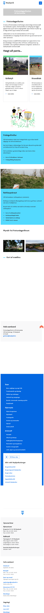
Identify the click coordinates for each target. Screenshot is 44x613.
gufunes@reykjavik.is (9, 336)
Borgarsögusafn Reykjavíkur (13, 470)
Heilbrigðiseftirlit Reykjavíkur (14, 440)
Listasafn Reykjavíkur (11, 482)
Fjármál (8, 423)
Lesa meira (11, 94)
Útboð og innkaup (11, 437)
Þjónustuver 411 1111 (22, 589)
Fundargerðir (10, 417)
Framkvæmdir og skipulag (13, 391)
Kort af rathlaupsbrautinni (13, 213)
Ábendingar (22, 595)
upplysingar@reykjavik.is (22, 583)
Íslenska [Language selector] (6, 457)
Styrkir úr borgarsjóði (12, 446)
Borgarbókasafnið (10, 467)
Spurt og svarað (22, 578)
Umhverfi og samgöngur (13, 397)
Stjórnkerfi (9, 414)
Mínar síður (15, 457)
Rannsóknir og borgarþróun (14, 443)
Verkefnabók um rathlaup (13, 218)
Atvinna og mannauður (12, 420)
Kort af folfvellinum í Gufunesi (14, 157)
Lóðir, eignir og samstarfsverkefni (15, 450)
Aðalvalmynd (40, 3)
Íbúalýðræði (9, 403)
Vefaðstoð (22, 567)
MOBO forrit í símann (12, 220)
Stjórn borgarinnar (11, 411)
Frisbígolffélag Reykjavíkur (13, 159)
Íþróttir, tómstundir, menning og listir (16, 400)
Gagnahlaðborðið (10, 479)
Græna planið (10, 426)
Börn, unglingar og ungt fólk (14, 388)
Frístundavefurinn (10, 476)
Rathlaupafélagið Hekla (12, 215)
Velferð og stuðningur (12, 394)
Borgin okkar (8, 473)
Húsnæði (8, 434)
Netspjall (22, 572)
